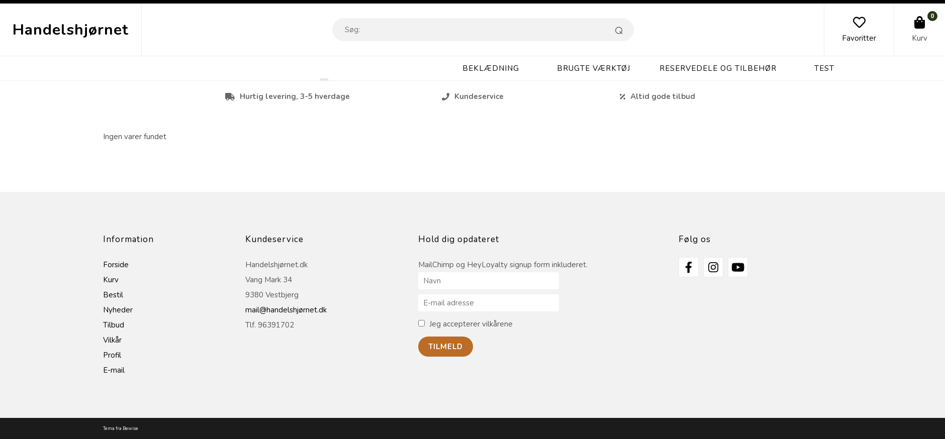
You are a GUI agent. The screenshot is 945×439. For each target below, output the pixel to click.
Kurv (919, 38)
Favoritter (859, 38)
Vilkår (112, 340)
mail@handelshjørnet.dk (286, 310)
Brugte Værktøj (593, 68)
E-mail (114, 370)
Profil (112, 355)
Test (824, 68)
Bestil (113, 295)
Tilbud (113, 325)
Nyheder (118, 310)
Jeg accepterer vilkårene (471, 324)
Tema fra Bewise (120, 428)
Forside (116, 265)
